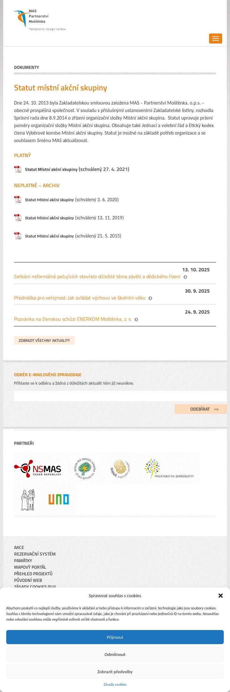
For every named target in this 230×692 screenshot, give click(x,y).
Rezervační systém (35, 554)
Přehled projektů (33, 573)
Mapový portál (30, 567)
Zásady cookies (115, 684)
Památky (23, 560)
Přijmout (115, 637)
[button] (221, 595)
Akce (19, 547)
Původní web (28, 580)
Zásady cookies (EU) (35, 586)
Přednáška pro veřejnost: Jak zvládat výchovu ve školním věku (80, 297)
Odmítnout (115, 654)
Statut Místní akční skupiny (51, 169)
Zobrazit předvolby (114, 671)
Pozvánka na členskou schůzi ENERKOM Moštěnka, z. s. (73, 319)
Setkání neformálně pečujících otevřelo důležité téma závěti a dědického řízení (97, 276)
